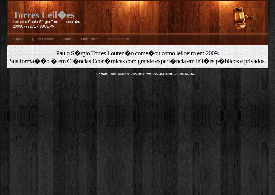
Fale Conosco (118, 39)
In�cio (18, 39)
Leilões (66, 39)
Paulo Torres (117, 74)
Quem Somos (42, 39)
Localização (90, 39)
